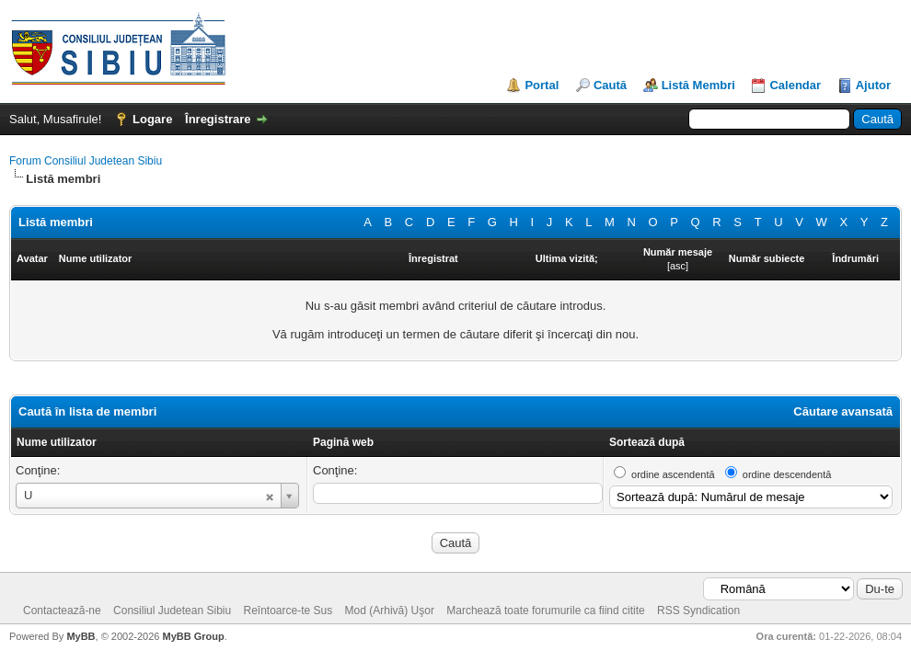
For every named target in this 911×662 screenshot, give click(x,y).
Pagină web (343, 442)
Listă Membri (698, 85)
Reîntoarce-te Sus (288, 610)
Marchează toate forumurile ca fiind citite (545, 610)
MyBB (80, 636)
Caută (610, 85)
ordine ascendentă (673, 474)
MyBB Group (193, 636)
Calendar (795, 85)
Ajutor (873, 85)
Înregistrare (218, 119)
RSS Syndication (698, 610)
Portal (542, 85)
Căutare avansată (843, 411)
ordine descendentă (787, 474)
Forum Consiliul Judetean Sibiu (85, 160)
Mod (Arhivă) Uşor (389, 610)
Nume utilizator (57, 442)
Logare (152, 119)
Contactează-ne (62, 610)
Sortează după (647, 442)
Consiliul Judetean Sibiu (172, 610)
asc (678, 265)
